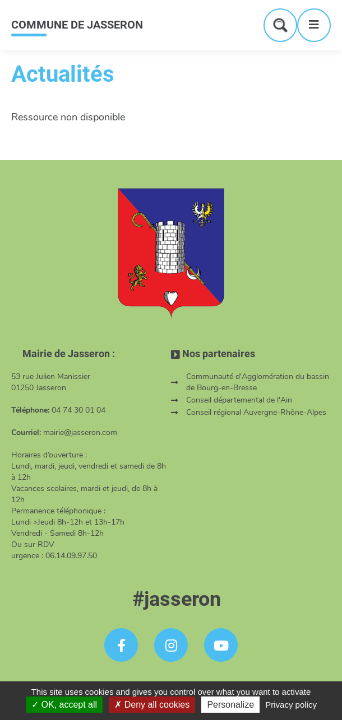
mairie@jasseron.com (80, 432)
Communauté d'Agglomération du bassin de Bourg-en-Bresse (257, 382)
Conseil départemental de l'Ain (239, 400)
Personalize (230, 704)
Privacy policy (291, 704)
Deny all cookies (152, 704)
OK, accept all (64, 704)
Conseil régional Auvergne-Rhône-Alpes (256, 412)
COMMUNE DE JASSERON (77, 24)
